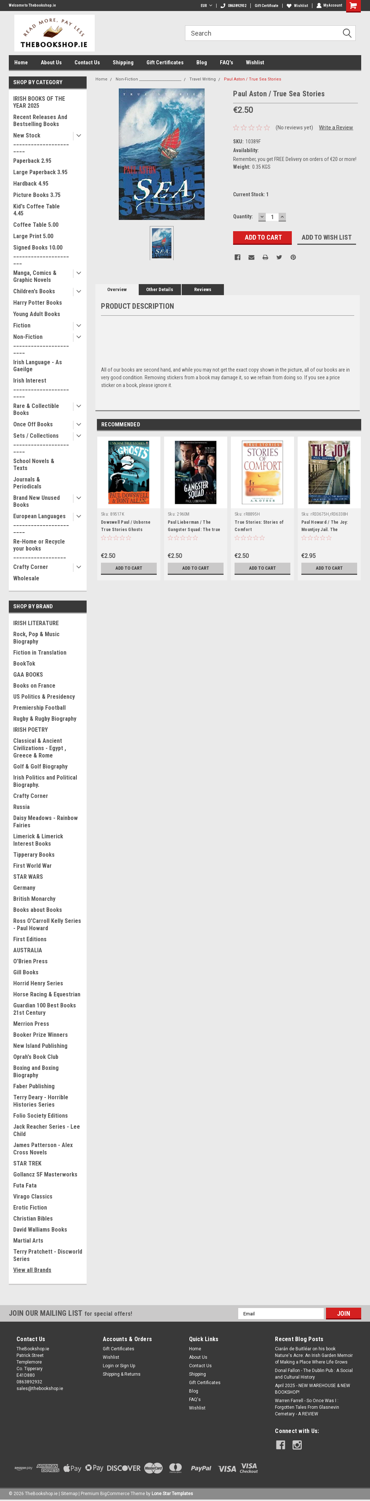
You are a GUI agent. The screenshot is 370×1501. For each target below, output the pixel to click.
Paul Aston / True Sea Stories (252, 79)
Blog (201, 62)
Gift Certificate (266, 6)
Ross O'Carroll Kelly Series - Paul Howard (47, 924)
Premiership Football (39, 707)
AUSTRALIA (27, 950)
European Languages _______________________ (41, 523)
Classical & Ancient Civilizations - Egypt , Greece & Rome (39, 748)
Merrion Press (31, 1023)
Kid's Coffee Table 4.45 (36, 210)
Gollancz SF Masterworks (45, 1174)
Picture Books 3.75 (37, 194)
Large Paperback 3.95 (40, 172)
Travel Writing (202, 79)
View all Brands (32, 1270)
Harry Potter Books (37, 302)
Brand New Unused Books (36, 501)
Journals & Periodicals (27, 483)
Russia (21, 806)
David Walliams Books (40, 1229)
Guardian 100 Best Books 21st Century (44, 1009)
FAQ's (226, 62)
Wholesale (26, 578)
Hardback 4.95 (30, 183)
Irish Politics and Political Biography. (45, 781)
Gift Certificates (165, 62)
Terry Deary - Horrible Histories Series (40, 1101)
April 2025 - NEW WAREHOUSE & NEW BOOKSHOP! (312, 1389)
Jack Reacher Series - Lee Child (46, 1130)
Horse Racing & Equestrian (46, 994)
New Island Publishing (40, 1045)
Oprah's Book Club (35, 1056)
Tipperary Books (34, 854)
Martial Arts (28, 1240)
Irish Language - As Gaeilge (37, 366)
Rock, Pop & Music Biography (36, 638)
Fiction (21, 325)
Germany (24, 887)
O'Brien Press (30, 961)
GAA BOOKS (28, 674)
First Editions (30, 939)
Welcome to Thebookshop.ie (32, 5)
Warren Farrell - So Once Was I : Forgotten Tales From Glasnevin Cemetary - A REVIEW (307, 1407)
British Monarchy (34, 898)
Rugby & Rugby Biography (44, 718)
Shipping (123, 62)
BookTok (24, 663)
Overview (117, 289)
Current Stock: (251, 194)
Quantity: (243, 216)
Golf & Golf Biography (40, 766)
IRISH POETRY (30, 729)
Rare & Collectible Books (36, 409)
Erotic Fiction (30, 1207)
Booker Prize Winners (40, 1034)
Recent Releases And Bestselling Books (40, 121)
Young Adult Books (36, 314)
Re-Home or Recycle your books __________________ (39, 548)
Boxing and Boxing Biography (36, 1071)
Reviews (202, 289)
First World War (32, 865)
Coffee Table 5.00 (35, 224)
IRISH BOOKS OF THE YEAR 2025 (39, 102)
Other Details (159, 289)
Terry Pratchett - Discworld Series (47, 1255)
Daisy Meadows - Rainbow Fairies (45, 821)
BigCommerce (115, 1493)
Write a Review (336, 127)
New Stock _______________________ (41, 142)
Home (21, 62)
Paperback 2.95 (32, 160)
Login (108, 1365)
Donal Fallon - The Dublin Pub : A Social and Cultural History (314, 1374)
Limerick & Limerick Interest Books (38, 840)
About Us (51, 62)
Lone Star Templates (172, 1493)
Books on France (34, 685)
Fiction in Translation (39, 652)
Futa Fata (25, 1185)
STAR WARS (28, 876)
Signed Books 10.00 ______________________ (41, 254)
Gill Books (26, 972)
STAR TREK (27, 1163)
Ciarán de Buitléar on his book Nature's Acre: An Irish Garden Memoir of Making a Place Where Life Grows (314, 1355)
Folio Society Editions (40, 1115)
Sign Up (127, 1365)
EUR (206, 6)
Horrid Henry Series (38, 983)
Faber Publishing (34, 1086)
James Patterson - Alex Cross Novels (43, 1149)
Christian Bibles (33, 1218)
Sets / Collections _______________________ (41, 442)
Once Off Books (33, 424)
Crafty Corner (30, 566)
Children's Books (34, 291)
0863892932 (233, 5)
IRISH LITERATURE (36, 623)
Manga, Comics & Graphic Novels (35, 276)
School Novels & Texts (33, 465)
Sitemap (69, 1493)
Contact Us (87, 62)
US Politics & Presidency (44, 696)
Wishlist (297, 5)
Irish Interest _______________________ (41, 387)
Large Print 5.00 (33, 236)
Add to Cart (129, 568)
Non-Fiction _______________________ (41, 343)
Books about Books (37, 909)
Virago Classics (32, 1196)
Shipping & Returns (122, 1374)
